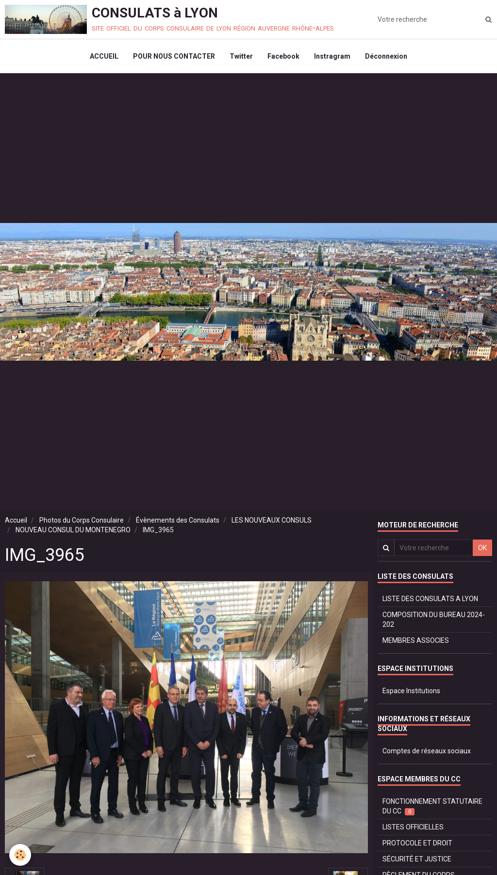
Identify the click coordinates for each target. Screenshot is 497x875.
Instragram (332, 56)
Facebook (283, 56)
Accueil (16, 520)
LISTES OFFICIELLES (413, 827)
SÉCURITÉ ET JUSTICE (416, 859)
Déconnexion (386, 56)
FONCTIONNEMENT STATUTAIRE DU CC (432, 806)
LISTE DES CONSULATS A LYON (430, 599)
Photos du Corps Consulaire (81, 520)
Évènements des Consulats (177, 520)
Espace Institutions (411, 691)
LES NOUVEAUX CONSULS (272, 520)
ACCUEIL (104, 56)
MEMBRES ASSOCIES (415, 640)
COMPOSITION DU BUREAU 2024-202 (433, 619)
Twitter (241, 56)
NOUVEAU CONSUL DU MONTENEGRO (73, 530)
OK (482, 548)
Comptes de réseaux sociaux (426, 751)
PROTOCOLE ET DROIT (417, 843)
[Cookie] (21, 855)
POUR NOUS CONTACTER (174, 56)
